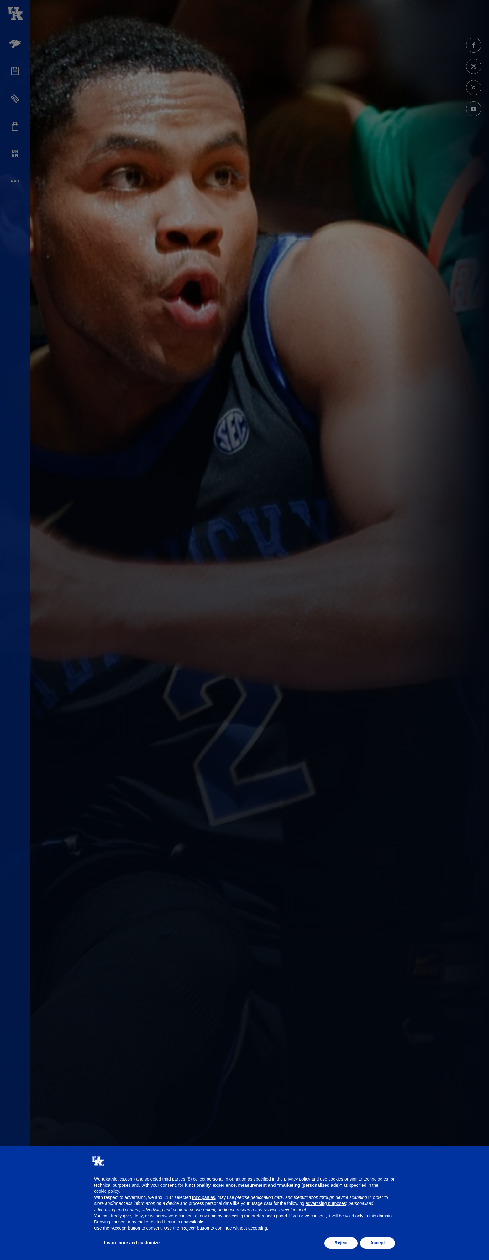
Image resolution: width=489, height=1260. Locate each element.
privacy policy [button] (297, 1178)
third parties (203, 1197)
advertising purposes (326, 1203)
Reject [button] (341, 1242)
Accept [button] (377, 1242)
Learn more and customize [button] (132, 1242)
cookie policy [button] (106, 1191)
